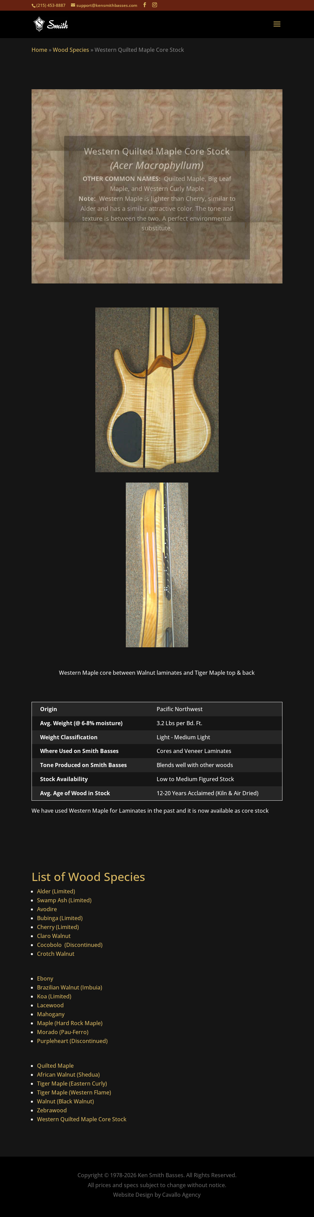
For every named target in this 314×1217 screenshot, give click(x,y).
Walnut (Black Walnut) (65, 1101)
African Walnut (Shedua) (68, 1074)
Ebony (45, 978)
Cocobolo (50, 945)
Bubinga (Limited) (60, 918)
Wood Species (71, 50)
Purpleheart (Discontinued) (72, 1041)
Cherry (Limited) (58, 927)
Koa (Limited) (54, 996)
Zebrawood (52, 1110)
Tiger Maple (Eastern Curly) (72, 1083)
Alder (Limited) (56, 891)
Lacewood (50, 1005)
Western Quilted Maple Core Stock (81, 1119)
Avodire (47, 909)
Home (39, 50)
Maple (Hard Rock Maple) (69, 1023)
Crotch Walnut (55, 954)
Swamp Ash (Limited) (64, 900)
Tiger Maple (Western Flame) (74, 1092)
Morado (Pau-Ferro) (62, 1032)
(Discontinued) (82, 945)
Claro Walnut (54, 936)
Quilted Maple (55, 1065)
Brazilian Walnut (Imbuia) (69, 987)
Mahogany (50, 1014)
